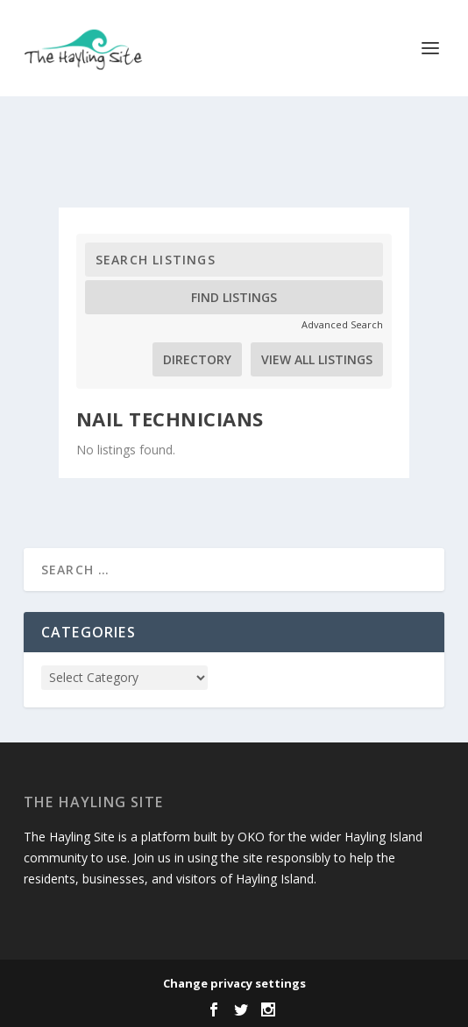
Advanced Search (342, 324)
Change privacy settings (234, 983)
